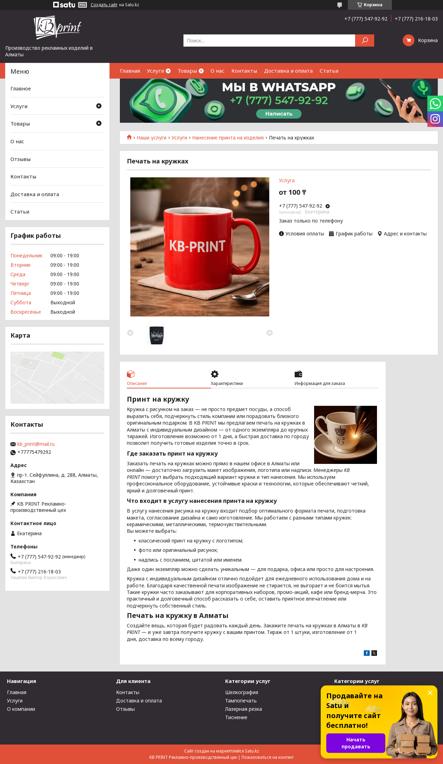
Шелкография (241, 692)
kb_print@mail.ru (36, 444)
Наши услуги (151, 138)
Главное (20, 88)
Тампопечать (241, 700)
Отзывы (20, 158)
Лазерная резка (243, 709)
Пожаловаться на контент (267, 757)
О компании (21, 709)
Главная (130, 70)
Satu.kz (252, 751)
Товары (187, 70)
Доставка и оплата (288, 70)
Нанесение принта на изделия (228, 138)
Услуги (155, 70)
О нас (217, 70)
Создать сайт (104, 4)
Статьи (329, 70)
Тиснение (236, 717)
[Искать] (364, 40)
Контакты (244, 70)
